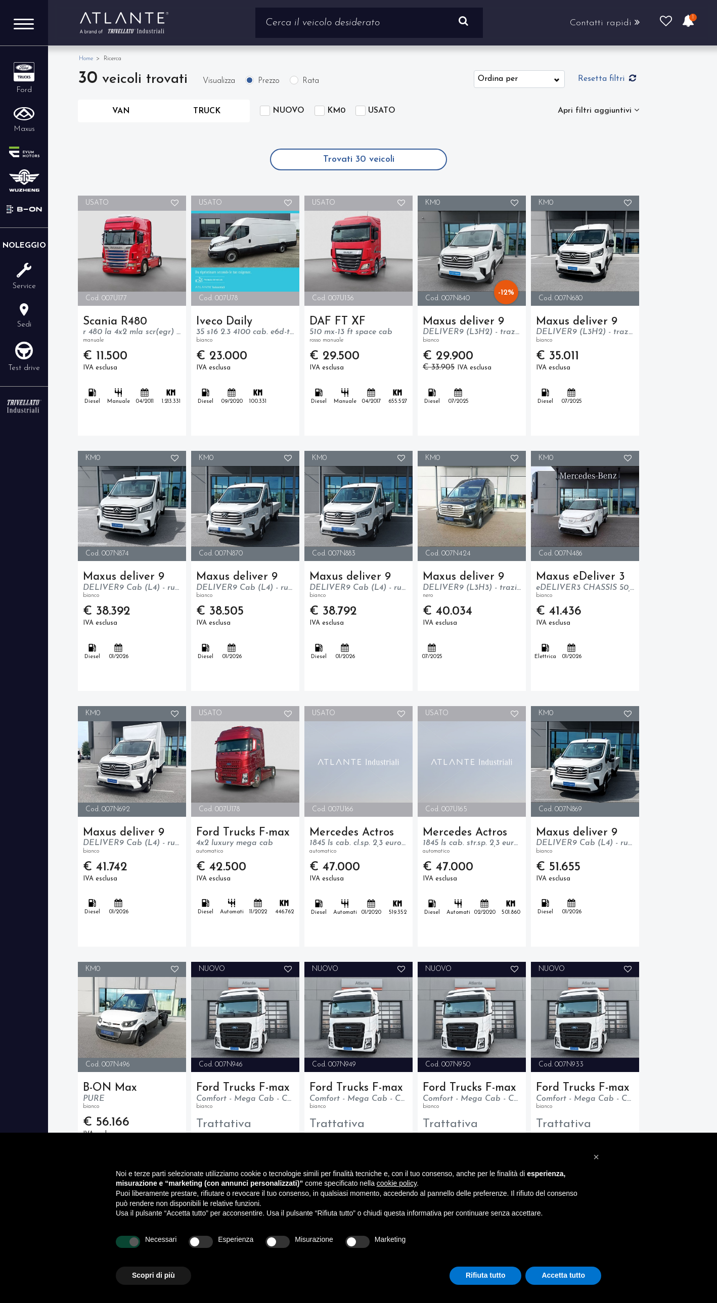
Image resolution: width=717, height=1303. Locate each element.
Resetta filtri (607, 78)
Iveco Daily (245, 330)
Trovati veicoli (358, 159)
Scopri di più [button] (153, 1275)
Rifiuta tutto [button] (486, 1275)
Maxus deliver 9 (472, 330)
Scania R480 (132, 330)
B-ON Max (132, 1096)
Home (86, 59)
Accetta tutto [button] (563, 1275)
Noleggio (24, 246)
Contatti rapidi (605, 23)
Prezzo (269, 81)
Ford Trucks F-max (245, 841)
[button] (596, 1157)
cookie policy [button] (397, 1183)
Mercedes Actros (358, 841)
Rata (310, 81)
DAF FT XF (358, 330)
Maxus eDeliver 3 (585, 585)
